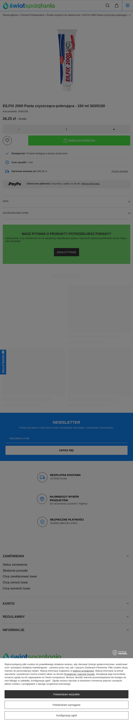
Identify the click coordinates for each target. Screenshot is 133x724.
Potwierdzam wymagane (67, 704)
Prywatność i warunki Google (79, 674)
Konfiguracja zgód (66, 715)
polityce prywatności (83, 670)
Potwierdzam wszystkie (66, 694)
